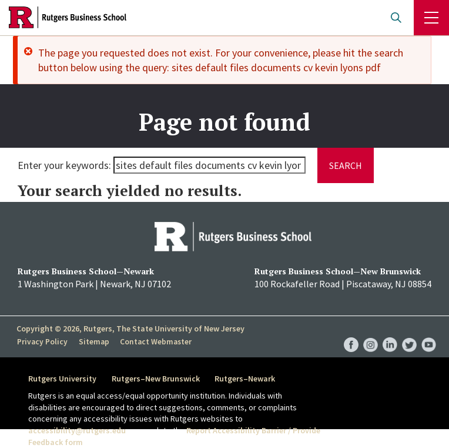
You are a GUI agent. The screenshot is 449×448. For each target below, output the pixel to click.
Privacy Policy (42, 341)
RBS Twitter (409, 333)
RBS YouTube (428, 333)
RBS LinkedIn (390, 333)
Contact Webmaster (154, 341)
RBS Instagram (370, 333)
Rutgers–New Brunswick (157, 378)
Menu (431, 17)
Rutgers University (62, 378)
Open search (396, 17)
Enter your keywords (63, 165)
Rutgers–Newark (247, 378)
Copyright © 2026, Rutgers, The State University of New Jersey (130, 328)
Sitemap (92, 341)
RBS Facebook (351, 333)
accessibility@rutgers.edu (77, 430)
